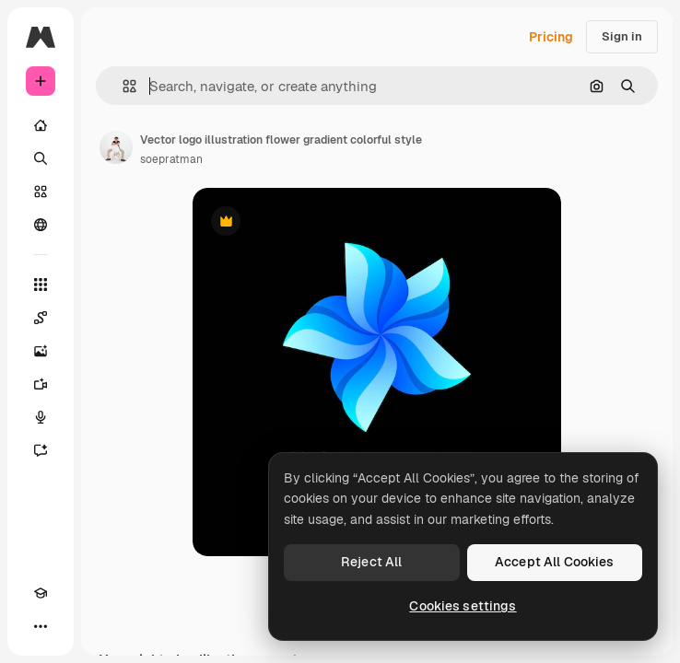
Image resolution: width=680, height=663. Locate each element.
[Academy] (40, 593)
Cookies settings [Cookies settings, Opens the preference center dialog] (462, 606)
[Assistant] (40, 450)
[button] (122, 86)
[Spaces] (40, 317)
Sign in (622, 36)
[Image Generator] (40, 351)
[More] (40, 626)
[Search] (40, 158)
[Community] (40, 224)
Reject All (371, 561)
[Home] (40, 125)
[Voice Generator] (40, 417)
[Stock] (40, 191)
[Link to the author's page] (116, 147)
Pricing (551, 37)
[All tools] (40, 284)
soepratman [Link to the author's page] (171, 159)
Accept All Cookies (555, 561)
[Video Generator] (40, 384)
